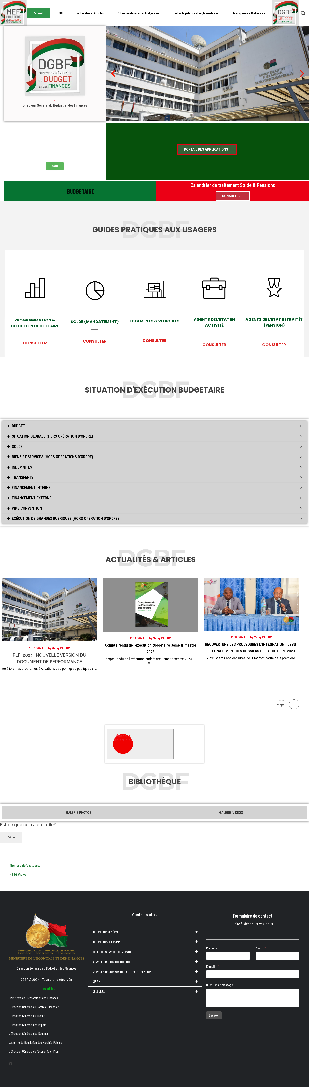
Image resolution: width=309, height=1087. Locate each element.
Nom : (259, 947)
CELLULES (98, 990)
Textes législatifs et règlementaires (195, 12)
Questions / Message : (220, 984)
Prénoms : (212, 947)
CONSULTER (35, 345)
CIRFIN (96, 981)
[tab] (154, 426)
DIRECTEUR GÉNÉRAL (105, 931)
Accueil (38, 12)
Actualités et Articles (90, 12)
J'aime (11, 836)
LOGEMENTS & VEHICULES (155, 328)
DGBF (60, 12)
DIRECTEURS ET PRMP (106, 941)
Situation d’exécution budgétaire (138, 12)
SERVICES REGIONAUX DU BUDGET (113, 961)
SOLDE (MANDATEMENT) (95, 325)
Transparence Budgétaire (248, 12)
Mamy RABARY (61, 649)
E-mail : (211, 965)
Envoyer (214, 1014)
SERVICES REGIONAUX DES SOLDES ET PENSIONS (122, 971)
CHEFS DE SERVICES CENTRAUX (112, 951)
